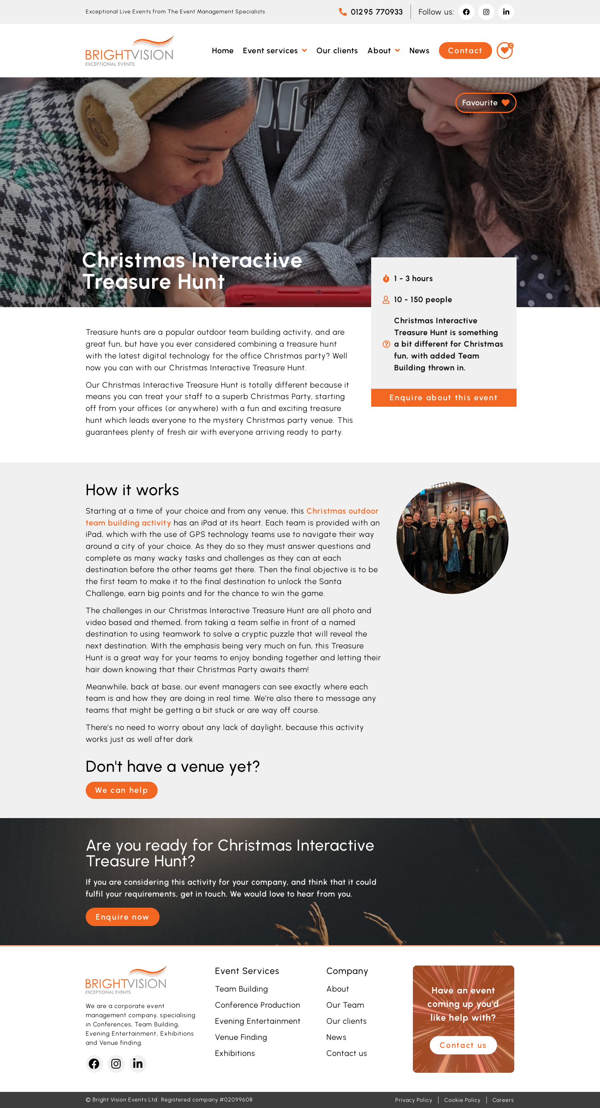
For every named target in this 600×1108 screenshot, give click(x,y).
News (336, 1037)
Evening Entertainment (258, 1021)
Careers (503, 1100)
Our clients (346, 1021)
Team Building (241, 989)
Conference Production (258, 1005)
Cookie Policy (462, 1100)
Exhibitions (235, 1053)
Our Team (345, 1005)
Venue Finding (241, 1037)
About (337, 989)
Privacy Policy (413, 1100)
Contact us (346, 1053)
